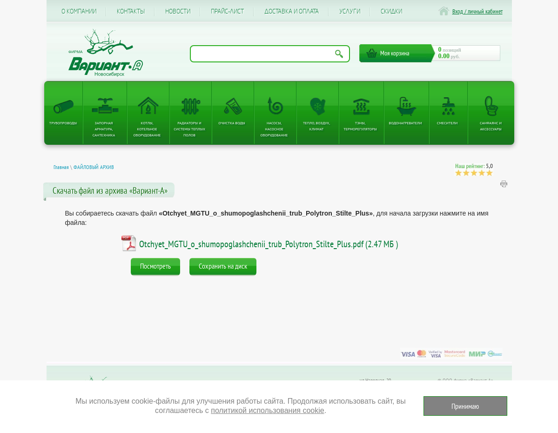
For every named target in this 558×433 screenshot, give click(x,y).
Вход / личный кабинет (477, 11)
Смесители (447, 123)
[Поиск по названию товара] (270, 53)
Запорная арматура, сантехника (104, 129)
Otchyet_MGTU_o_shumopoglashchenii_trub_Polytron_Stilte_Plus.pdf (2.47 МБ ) (268, 244)
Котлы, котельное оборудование (147, 129)
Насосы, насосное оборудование (274, 129)
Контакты (131, 11)
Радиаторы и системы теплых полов (189, 129)
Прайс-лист (227, 11)
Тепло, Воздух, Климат (316, 126)
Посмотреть (155, 266)
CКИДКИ (391, 11)
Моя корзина (395, 53)
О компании (78, 11)
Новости (177, 11)
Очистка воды (231, 123)
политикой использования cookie (267, 410)
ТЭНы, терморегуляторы (359, 126)
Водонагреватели (405, 123)
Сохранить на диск (223, 266)
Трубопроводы (63, 123)
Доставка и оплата (291, 11)
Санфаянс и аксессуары (491, 126)
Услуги (349, 11)
